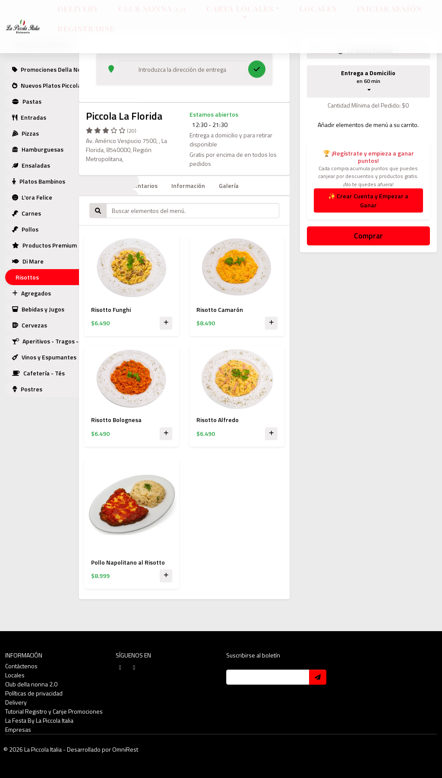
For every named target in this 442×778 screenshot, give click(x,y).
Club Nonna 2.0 (152, 16)
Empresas (18, 729)
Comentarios (140, 185)
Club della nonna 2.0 (31, 684)
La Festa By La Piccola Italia (39, 720)
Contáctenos (21, 665)
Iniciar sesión (389, 16)
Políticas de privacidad (34, 693)
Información (188, 185)
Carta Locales (242, 16)
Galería (229, 185)
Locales (318, 16)
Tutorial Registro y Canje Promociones (54, 711)
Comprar (368, 235)
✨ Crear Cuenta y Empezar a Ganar (368, 200)
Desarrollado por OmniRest (102, 749)
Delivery (77, 16)
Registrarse (86, 36)
